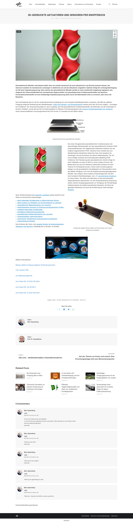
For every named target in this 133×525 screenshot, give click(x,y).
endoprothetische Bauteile (26, 221)
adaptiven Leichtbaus (42, 195)
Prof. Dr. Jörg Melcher (73, 300)
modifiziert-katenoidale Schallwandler (29, 209)
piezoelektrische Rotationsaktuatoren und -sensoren (35, 214)
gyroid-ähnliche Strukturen (107, 176)
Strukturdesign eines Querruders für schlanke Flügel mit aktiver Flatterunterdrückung (105, 388)
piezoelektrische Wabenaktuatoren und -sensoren (34, 205)
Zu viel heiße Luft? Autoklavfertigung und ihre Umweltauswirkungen (70, 375)
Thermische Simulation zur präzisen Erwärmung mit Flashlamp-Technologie (36, 387)
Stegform (71, 190)
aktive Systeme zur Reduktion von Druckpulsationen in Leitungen (39, 203)
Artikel (18, 31)
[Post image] (20, 376)
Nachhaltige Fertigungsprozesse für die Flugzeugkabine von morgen (106, 375)
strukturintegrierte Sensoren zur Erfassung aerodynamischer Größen (40, 207)
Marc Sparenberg (63, 300)
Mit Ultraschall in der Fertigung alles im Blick (34, 374)
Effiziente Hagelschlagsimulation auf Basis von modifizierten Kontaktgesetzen (70, 388)
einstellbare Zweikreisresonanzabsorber (30, 212)
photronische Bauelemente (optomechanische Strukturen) (37, 219)
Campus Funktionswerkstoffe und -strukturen (97, 109)
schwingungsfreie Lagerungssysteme (29, 216)
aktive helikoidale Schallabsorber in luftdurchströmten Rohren (38, 200)
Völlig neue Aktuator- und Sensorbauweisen (68, 104)
